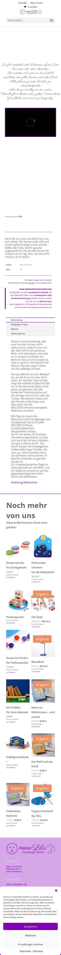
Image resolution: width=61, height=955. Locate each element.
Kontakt (22, 3)
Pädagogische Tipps (19, 324)
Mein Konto (36, 3)
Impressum (38, 950)
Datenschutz (25, 950)
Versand (12, 577)
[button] (56, 890)
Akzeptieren (30, 926)
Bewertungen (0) (18, 333)
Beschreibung (17, 320)
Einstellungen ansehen (30, 944)
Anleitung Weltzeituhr (24, 482)
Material (14, 329)
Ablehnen (30, 935)
